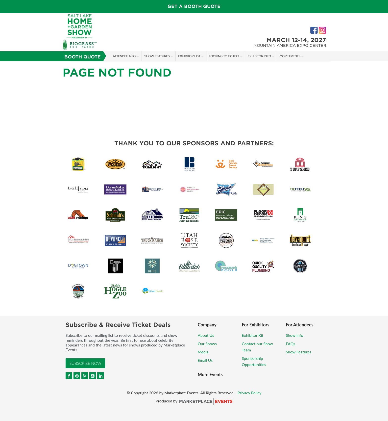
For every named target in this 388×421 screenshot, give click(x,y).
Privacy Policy (250, 392)
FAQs (290, 343)
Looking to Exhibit (224, 56)
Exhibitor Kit (252, 335)
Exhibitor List (189, 56)
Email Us (205, 360)
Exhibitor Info (259, 56)
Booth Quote (82, 56)
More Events (290, 56)
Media (203, 351)
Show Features (157, 56)
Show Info (294, 335)
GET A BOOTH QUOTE (194, 6)
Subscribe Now (85, 363)
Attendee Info (124, 56)
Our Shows (207, 343)
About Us (206, 335)
